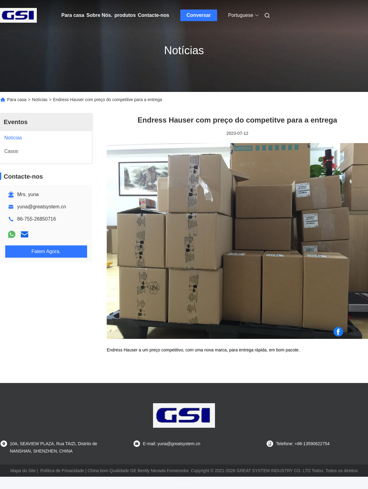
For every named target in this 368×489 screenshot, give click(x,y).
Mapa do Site (23, 470)
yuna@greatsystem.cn (41, 206)
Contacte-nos (153, 15)
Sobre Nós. (99, 15)
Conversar (198, 15)
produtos (125, 15)
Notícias (40, 99)
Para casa (72, 15)
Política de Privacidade (62, 470)
